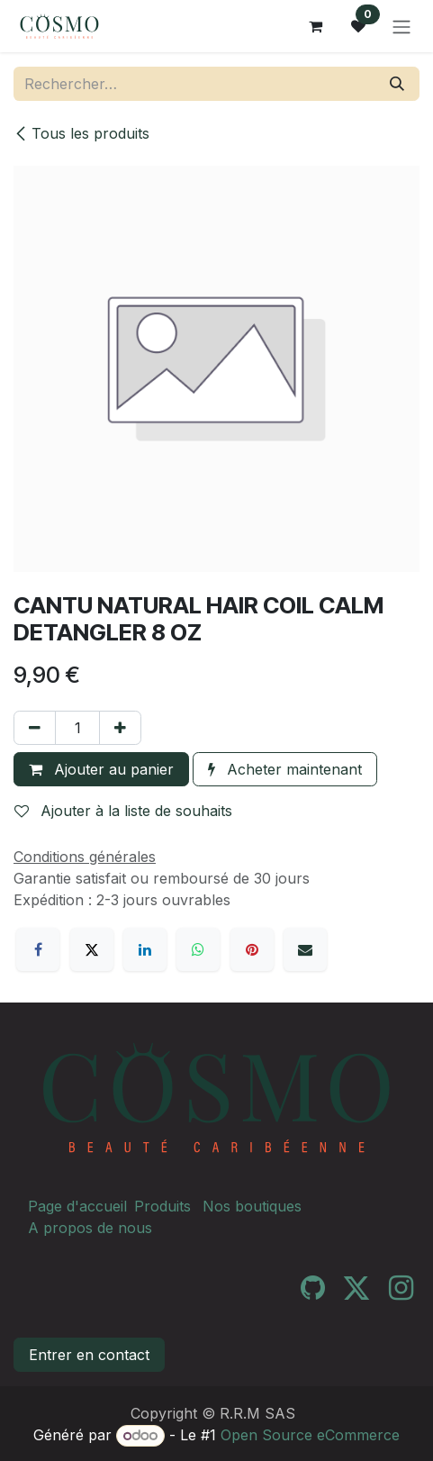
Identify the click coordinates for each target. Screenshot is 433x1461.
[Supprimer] (35, 728)
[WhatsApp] (198, 949)
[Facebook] (37, 949)
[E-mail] (305, 949)
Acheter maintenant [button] (285, 769)
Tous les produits (81, 133)
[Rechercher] (396, 84)
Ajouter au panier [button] (101, 769)
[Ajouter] (120, 728)
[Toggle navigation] (401, 26)
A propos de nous (90, 1228)
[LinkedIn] (145, 949)
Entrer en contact (89, 1355)
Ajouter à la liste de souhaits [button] (123, 811)
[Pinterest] (252, 949)
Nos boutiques (252, 1206)
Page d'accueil (77, 1206)
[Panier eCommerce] (315, 26)
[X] (91, 949)
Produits (162, 1206)
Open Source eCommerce (310, 1435)
